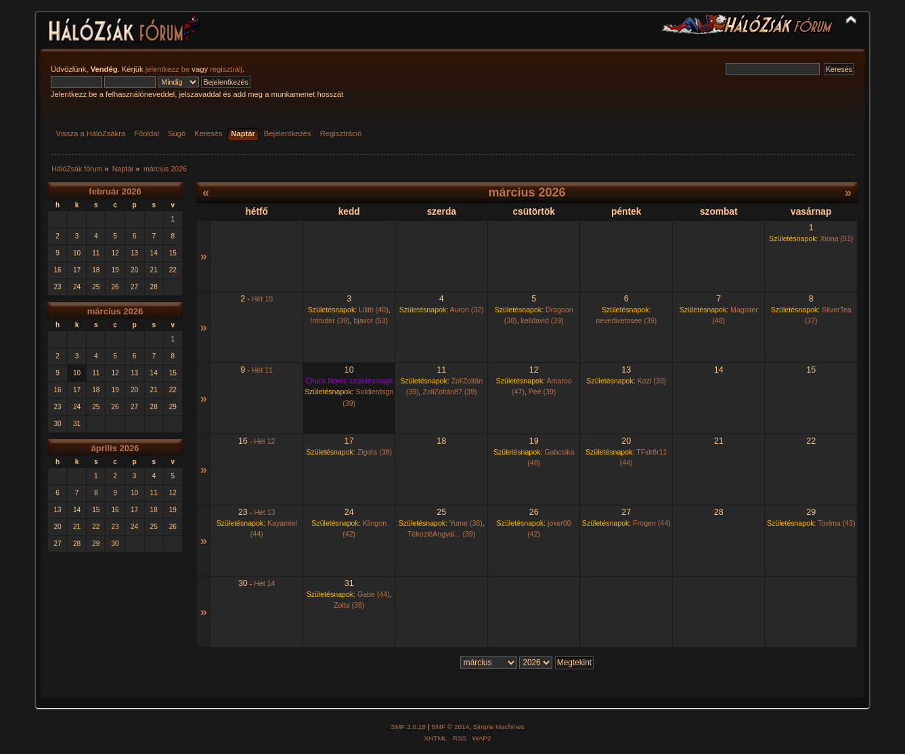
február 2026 (115, 191)
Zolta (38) (349, 605)
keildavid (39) (542, 320)
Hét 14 (264, 583)
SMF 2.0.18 (408, 726)
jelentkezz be (168, 69)
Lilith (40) (374, 310)
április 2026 (115, 448)
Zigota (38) (374, 452)
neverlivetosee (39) (626, 320)
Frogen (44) (651, 523)
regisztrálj (226, 69)
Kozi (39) (652, 381)
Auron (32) (467, 310)
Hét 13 (264, 512)
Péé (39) (542, 392)
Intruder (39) (329, 320)
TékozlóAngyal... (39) (441, 534)
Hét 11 (262, 370)
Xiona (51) (837, 238)
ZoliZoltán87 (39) (450, 392)
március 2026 (115, 311)
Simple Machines (499, 726)
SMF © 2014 (450, 726)
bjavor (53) (370, 320)
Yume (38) (466, 523)
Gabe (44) (373, 594)
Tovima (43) (836, 523)
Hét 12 (264, 441)
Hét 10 (262, 299)
